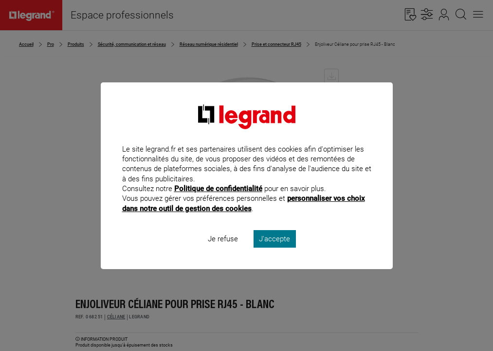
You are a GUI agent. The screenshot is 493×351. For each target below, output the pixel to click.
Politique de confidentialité (218, 201)
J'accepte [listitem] (274, 251)
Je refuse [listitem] (223, 251)
